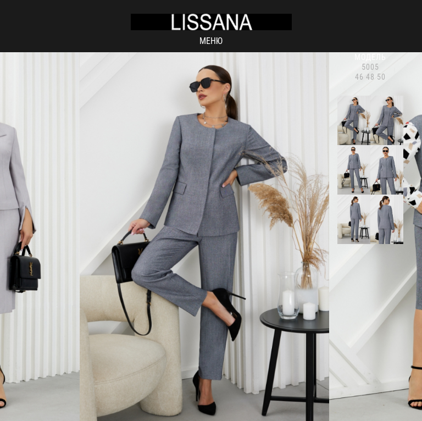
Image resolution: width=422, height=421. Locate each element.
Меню (211, 41)
